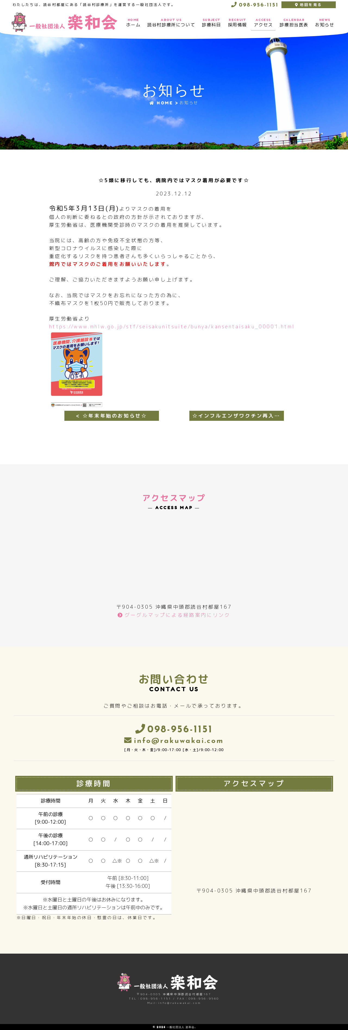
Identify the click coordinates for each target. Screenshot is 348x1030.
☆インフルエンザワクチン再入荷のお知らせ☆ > (238, 415)
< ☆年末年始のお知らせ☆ (111, 415)
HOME (161, 103)
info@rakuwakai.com (179, 741)
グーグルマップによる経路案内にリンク (177, 615)
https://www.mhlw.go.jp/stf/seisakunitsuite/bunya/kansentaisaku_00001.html (172, 326)
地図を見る (311, 4)
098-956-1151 (257, 5)
